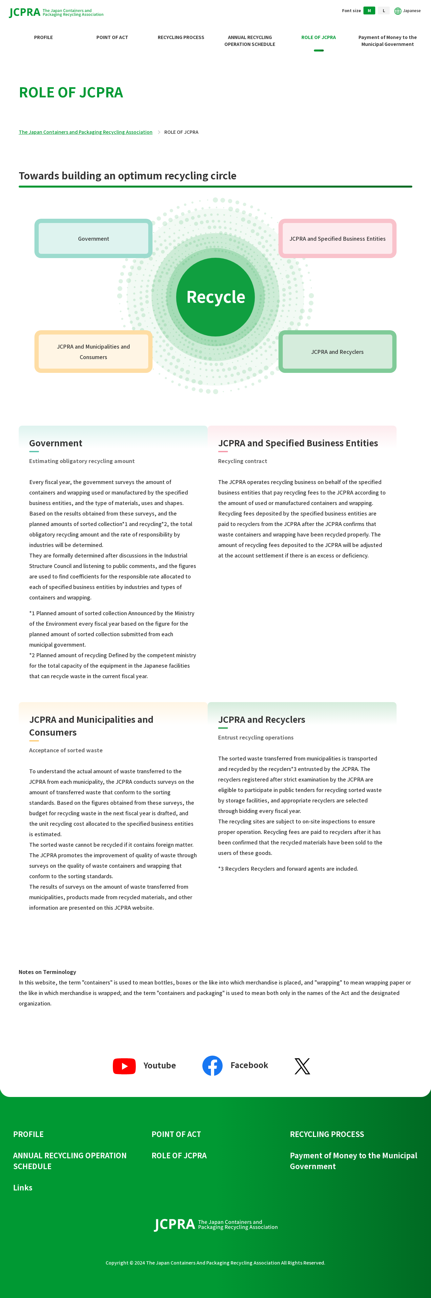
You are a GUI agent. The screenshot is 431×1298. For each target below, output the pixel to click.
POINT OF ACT (112, 32)
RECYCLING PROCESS (181, 32)
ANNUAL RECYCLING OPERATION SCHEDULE (249, 35)
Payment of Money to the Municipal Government (388, 35)
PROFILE (43, 32)
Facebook (235, 1059)
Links (22, 1182)
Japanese (406, 11)
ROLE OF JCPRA (318, 32)
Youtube (144, 1059)
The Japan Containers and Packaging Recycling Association (86, 127)
